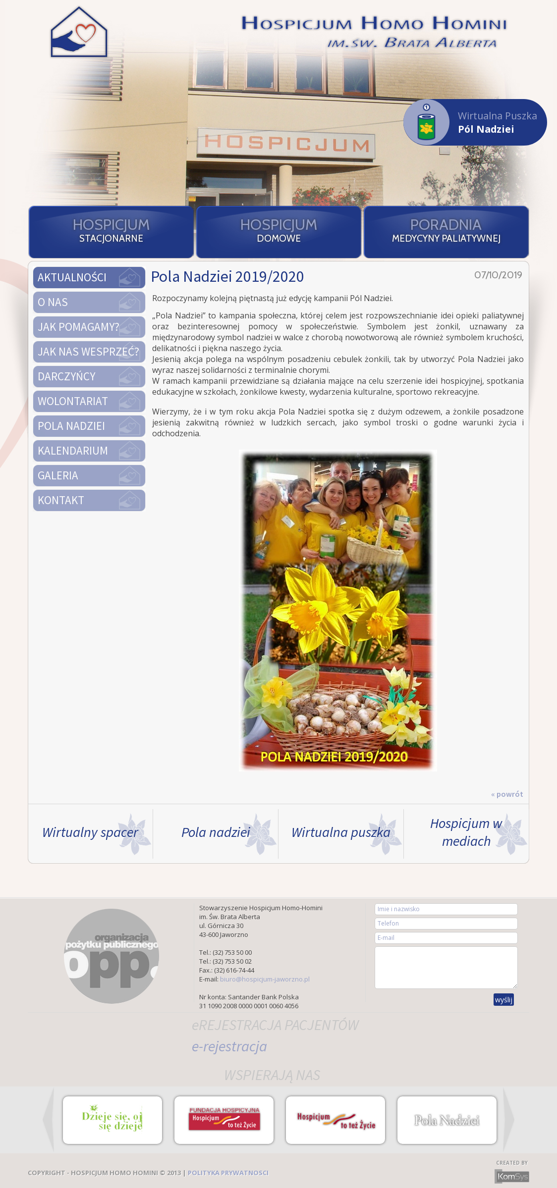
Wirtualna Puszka (470, 122)
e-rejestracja (229, 1045)
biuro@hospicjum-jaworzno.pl (265, 979)
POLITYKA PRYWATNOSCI (228, 1172)
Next (508, 1119)
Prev (48, 1119)
